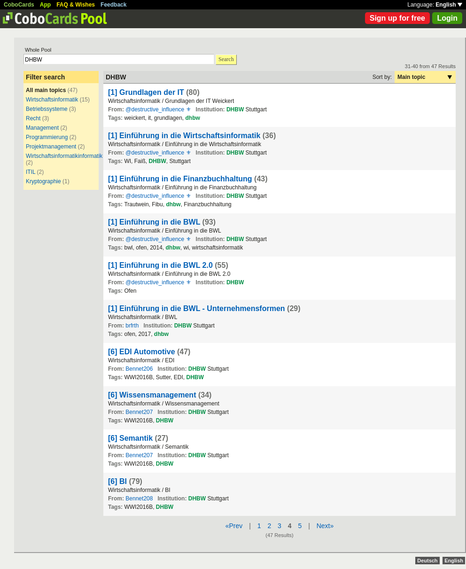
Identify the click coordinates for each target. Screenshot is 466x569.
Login (447, 18)
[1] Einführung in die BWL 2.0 (160, 265)
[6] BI (117, 481)
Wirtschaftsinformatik (52, 99)
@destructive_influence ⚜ (158, 109)
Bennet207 (139, 412)
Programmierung (47, 137)
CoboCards (19, 4)
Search (226, 59)
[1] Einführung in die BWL (154, 222)
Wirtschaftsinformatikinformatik (64, 156)
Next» (325, 526)
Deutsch (427, 560)
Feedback (113, 4)
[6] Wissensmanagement (152, 395)
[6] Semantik (130, 438)
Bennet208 (139, 498)
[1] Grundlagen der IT (146, 92)
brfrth (132, 325)
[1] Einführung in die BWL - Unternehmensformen (196, 308)
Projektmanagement (51, 146)
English (448, 4)
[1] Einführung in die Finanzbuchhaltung (180, 179)
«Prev (234, 526)
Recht (33, 118)
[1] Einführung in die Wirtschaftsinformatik (184, 136)
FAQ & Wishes (75, 4)
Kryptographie (43, 181)
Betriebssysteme (47, 109)
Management (42, 128)
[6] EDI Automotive (141, 352)
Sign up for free (397, 18)
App (45, 4)
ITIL (30, 172)
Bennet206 (139, 369)
